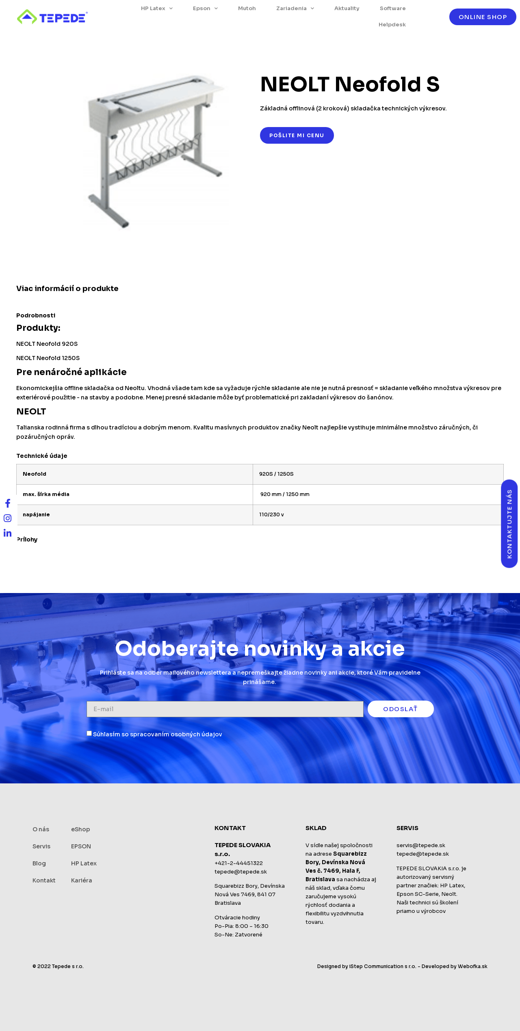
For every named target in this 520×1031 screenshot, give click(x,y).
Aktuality (347, 8)
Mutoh (247, 8)
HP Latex (157, 8)
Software (393, 8)
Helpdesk (392, 24)
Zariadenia (295, 8)
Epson (205, 8)
